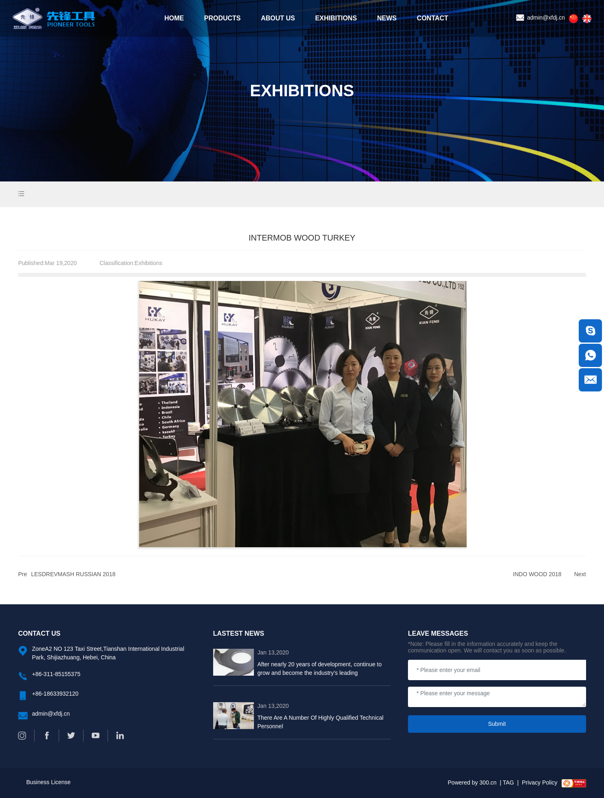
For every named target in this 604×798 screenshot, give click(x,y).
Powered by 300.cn (472, 782)
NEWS (387, 18)
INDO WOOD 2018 (537, 574)
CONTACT (432, 18)
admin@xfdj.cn (540, 17)
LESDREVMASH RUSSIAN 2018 (73, 574)
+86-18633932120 (55, 693)
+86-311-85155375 (56, 674)
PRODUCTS (222, 18)
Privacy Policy (539, 782)
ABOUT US (278, 18)
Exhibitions (149, 263)
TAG (508, 782)
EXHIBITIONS (336, 18)
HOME (174, 18)
